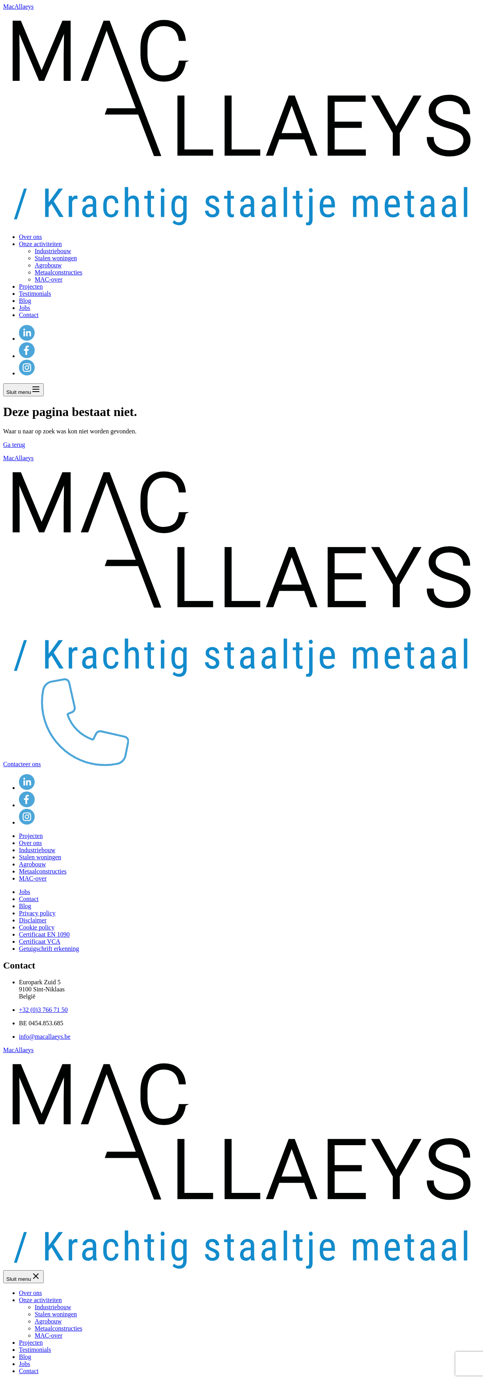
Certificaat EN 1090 (44, 934)
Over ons (30, 236)
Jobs (24, 307)
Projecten (31, 286)
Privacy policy (37, 913)
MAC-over (48, 279)
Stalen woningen (56, 258)
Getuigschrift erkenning (49, 948)
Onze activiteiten (40, 244)
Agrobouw (48, 265)
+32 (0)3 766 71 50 (43, 1009)
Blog (25, 300)
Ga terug (14, 444)
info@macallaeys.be (45, 1036)
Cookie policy (36, 927)
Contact (29, 315)
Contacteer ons (66, 764)
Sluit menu (23, 389)
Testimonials (35, 293)
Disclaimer (33, 920)
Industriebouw (53, 251)
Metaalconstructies (58, 272)
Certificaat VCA (39, 941)
